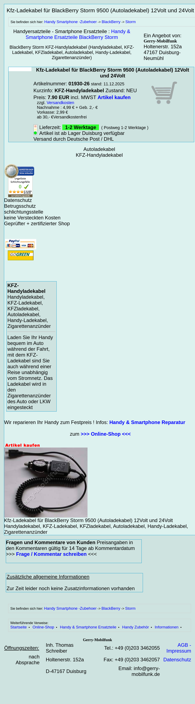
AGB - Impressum (178, 648)
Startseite (18, 627)
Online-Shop (43, 627)
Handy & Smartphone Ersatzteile (88, 627)
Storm (130, 22)
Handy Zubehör (135, 627)
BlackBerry (111, 22)
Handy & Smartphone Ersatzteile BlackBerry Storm (78, 34)
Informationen (167, 627)
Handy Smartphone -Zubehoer (70, 22)
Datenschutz (177, 659)
